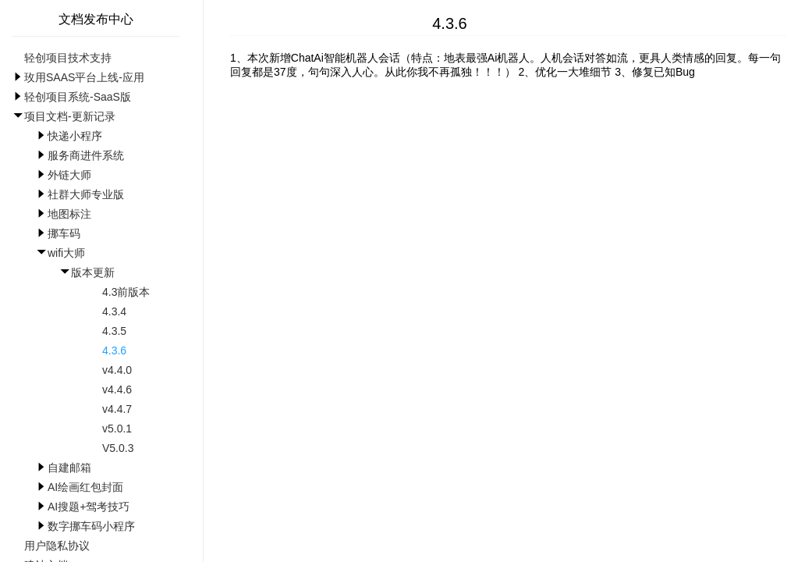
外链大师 (69, 175)
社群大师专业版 (86, 194)
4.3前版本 (126, 292)
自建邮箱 (69, 467)
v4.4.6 (117, 389)
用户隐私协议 (57, 545)
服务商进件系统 (86, 155)
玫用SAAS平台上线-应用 (84, 77)
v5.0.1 (117, 428)
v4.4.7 (117, 409)
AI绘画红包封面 (85, 487)
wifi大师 (66, 253)
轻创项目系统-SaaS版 (77, 97)
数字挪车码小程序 (91, 526)
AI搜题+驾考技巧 (88, 506)
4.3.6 (114, 350)
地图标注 (69, 214)
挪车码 (64, 233)
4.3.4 (114, 311)
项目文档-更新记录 (69, 116)
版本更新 (93, 272)
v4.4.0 (117, 370)
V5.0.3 (117, 448)
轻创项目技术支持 (68, 58)
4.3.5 (114, 331)
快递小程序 (75, 136)
